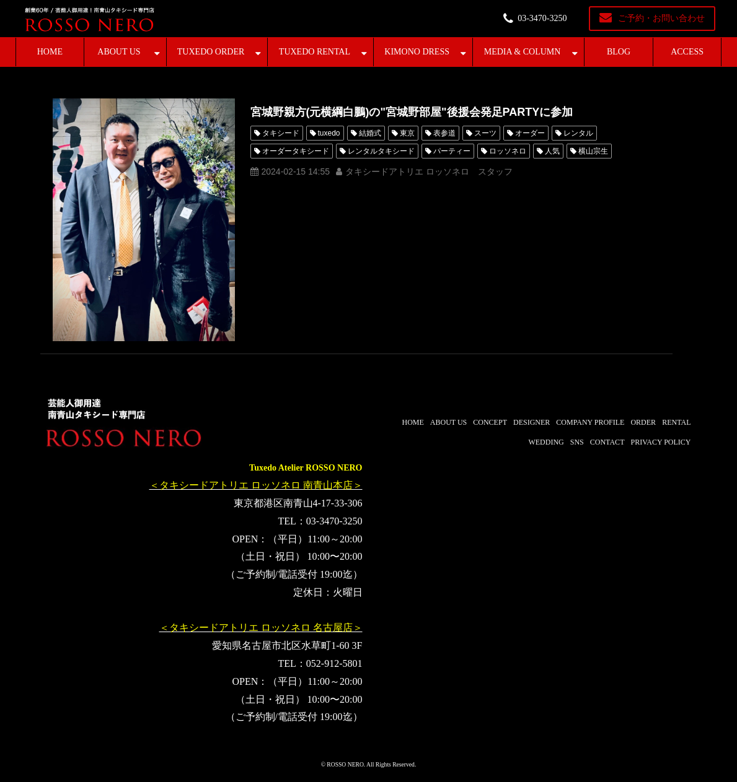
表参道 (444, 133)
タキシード (280, 133)
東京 (407, 133)
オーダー (530, 133)
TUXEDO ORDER (211, 51)
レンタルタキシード (381, 151)
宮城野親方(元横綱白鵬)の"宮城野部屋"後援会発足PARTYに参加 (411, 112)
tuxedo (329, 133)
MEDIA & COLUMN (522, 51)
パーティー (451, 151)
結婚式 (370, 133)
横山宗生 (593, 151)
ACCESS (687, 51)
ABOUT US (118, 51)
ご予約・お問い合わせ (661, 18)
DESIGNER (531, 422)
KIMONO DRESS (416, 51)
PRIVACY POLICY (660, 442)
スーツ (485, 133)
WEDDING (545, 442)
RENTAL (676, 422)
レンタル (578, 133)
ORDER (643, 422)
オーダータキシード (295, 151)
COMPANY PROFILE (590, 422)
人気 (552, 151)
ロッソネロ (507, 151)
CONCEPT (490, 422)
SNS (577, 442)
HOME (50, 51)
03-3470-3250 (542, 18)
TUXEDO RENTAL (314, 51)
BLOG (618, 51)
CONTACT (607, 442)
